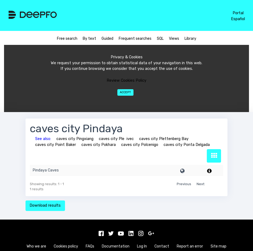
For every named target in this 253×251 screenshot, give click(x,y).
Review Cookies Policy (126, 80)
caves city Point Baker (55, 144)
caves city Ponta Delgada (187, 144)
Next (200, 184)
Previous (184, 184)
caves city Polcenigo (139, 144)
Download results (45, 205)
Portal (238, 13)
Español (238, 19)
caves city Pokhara (98, 144)
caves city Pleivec (116, 139)
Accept (125, 92)
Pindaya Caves (45, 170)
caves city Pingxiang (74, 139)
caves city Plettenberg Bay (164, 139)
